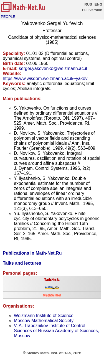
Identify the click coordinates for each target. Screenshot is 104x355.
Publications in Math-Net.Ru (32, 253)
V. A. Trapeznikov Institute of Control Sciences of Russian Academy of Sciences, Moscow (56, 330)
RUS (88, 4)
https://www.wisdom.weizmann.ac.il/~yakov (45, 78)
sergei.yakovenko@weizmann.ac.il (53, 68)
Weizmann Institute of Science (43, 315)
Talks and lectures (22, 263)
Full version (92, 10)
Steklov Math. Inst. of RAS (48, 353)
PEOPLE (8, 17)
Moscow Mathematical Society (43, 320)
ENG (98, 4)
